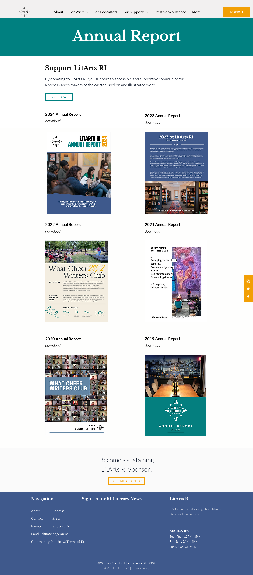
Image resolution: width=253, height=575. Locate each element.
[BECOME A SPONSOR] (126, 481)
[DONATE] (236, 12)
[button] (170, 11)
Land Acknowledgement (49, 534)
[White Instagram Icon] (248, 281)
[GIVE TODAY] (59, 97)
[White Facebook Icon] (248, 296)
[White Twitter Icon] (248, 289)
